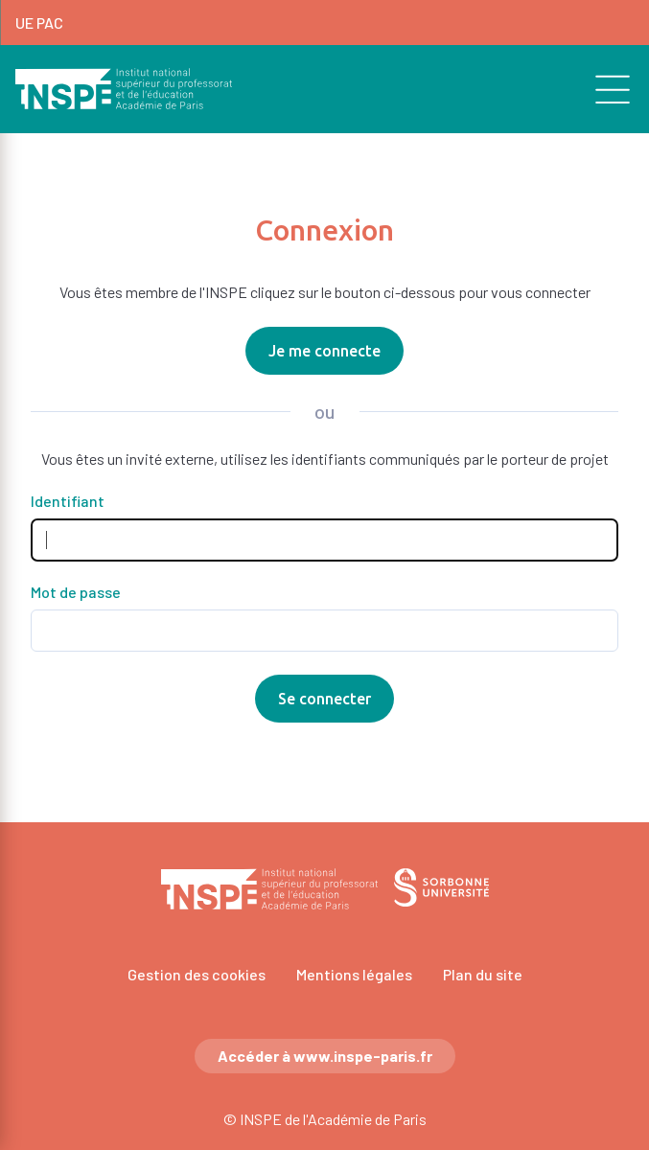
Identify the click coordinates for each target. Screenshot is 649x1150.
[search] (602, 89)
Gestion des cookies (196, 974)
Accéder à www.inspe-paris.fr (325, 1055)
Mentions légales (354, 974)
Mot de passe (76, 592)
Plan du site (482, 974)
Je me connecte (324, 350)
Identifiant (67, 501)
